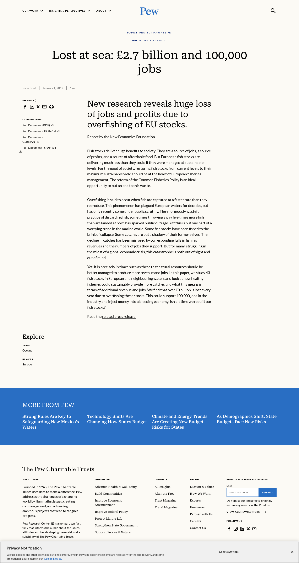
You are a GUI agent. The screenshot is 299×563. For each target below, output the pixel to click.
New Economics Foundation (132, 136)
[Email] (243, 492)
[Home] (58, 469)
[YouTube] (254, 528)
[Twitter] (248, 529)
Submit (267, 492)
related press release (119, 316)
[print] (51, 106)
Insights (161, 479)
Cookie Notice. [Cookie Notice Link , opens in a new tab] (53, 559)
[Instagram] (235, 528)
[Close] (292, 552)
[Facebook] (229, 528)
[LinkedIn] (242, 528)
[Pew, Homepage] (149, 10)
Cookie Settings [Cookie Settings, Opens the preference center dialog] (229, 552)
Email (229, 486)
